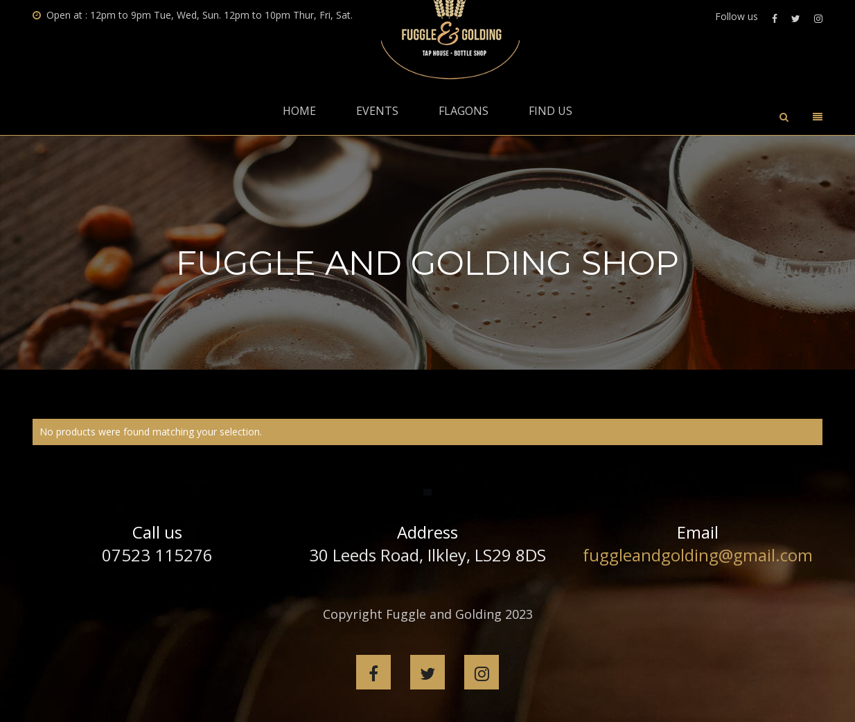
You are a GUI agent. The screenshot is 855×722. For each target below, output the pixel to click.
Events (377, 111)
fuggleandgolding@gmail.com (698, 554)
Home (299, 111)
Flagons (463, 111)
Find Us (550, 111)
